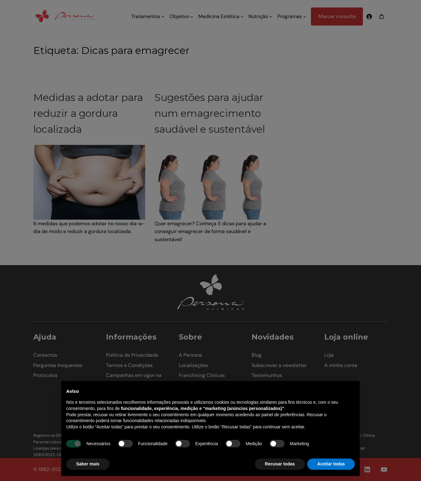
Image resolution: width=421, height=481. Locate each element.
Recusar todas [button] (280, 463)
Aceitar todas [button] (331, 463)
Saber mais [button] (87, 463)
